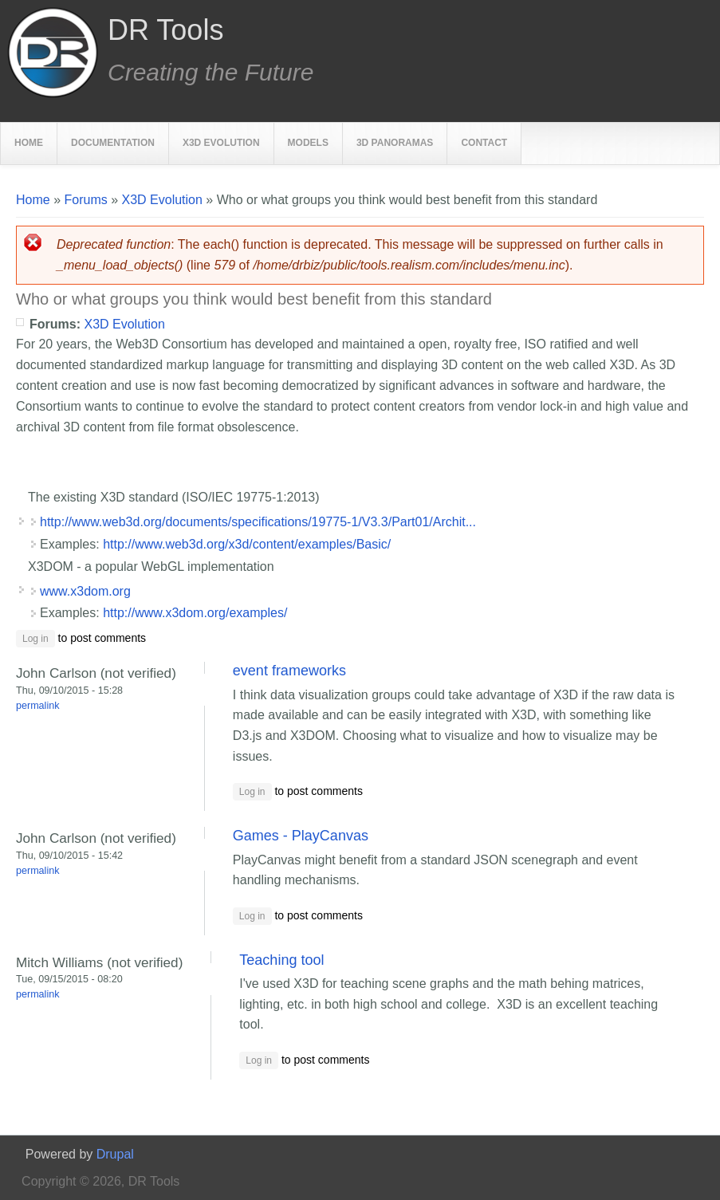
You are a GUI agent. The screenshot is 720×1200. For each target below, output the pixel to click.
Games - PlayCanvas (300, 836)
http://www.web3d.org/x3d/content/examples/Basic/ (247, 544)
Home (28, 142)
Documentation (113, 142)
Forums (85, 200)
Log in (35, 638)
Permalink (37, 705)
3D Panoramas (394, 142)
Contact (484, 142)
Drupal (115, 1154)
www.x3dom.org (85, 591)
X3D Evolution (221, 142)
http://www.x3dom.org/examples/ (195, 613)
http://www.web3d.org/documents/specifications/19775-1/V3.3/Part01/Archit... (258, 522)
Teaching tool (281, 960)
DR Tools (165, 30)
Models (308, 142)
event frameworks (289, 671)
